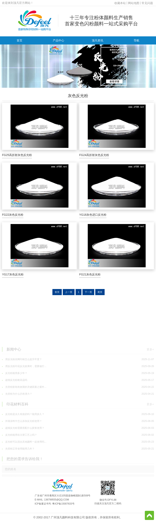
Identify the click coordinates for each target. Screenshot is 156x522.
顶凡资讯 (97, 40)
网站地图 (133, 3)
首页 (19, 40)
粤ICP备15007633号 (63, 503)
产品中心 (58, 40)
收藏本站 (120, 3)
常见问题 (147, 3)
